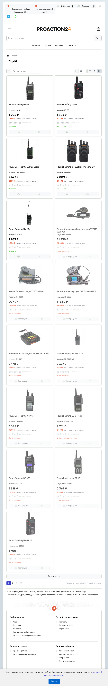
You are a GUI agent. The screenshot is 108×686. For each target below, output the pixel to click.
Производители (20, 650)
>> (21, 583)
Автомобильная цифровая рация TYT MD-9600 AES (77, 230)
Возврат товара (66, 625)
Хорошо (54, 681)
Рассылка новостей (67, 661)
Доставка (59, 45)
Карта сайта (64, 628)
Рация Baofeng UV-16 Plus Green (24, 167)
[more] (49, 132)
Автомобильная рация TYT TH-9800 (26, 291)
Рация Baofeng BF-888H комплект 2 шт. (76, 167)
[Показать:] (82, 71)
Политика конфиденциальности (27, 635)
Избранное (64, 657)
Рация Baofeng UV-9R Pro (21, 416)
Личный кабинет (66, 650)
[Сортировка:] (26, 71)
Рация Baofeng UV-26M (20, 229)
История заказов (66, 654)
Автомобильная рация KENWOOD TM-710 (29, 353)
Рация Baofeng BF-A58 (19, 478)
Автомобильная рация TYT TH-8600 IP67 (76, 291)
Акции (16, 622)
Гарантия (36, 45)
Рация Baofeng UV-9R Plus (69, 416)
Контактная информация (24, 632)
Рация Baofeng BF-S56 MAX (70, 353)
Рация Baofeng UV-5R (67, 104)
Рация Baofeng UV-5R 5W (20, 540)
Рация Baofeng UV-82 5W (68, 478)
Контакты (72, 45)
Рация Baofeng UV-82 (19, 104)
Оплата (48, 45)
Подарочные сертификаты (24, 654)
